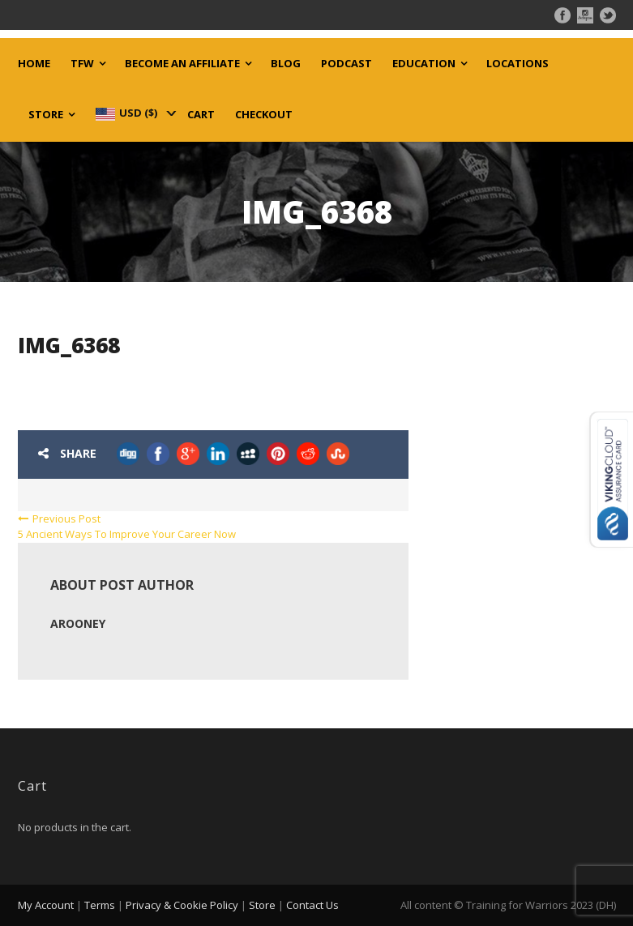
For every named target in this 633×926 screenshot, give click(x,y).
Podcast (346, 63)
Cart (201, 114)
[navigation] (134, 113)
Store (45, 114)
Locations (517, 63)
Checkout (264, 114)
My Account (46, 905)
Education (424, 63)
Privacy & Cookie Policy (182, 905)
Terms (99, 905)
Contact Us (312, 905)
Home (34, 63)
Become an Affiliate (182, 63)
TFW (82, 63)
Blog (286, 63)
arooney (77, 623)
